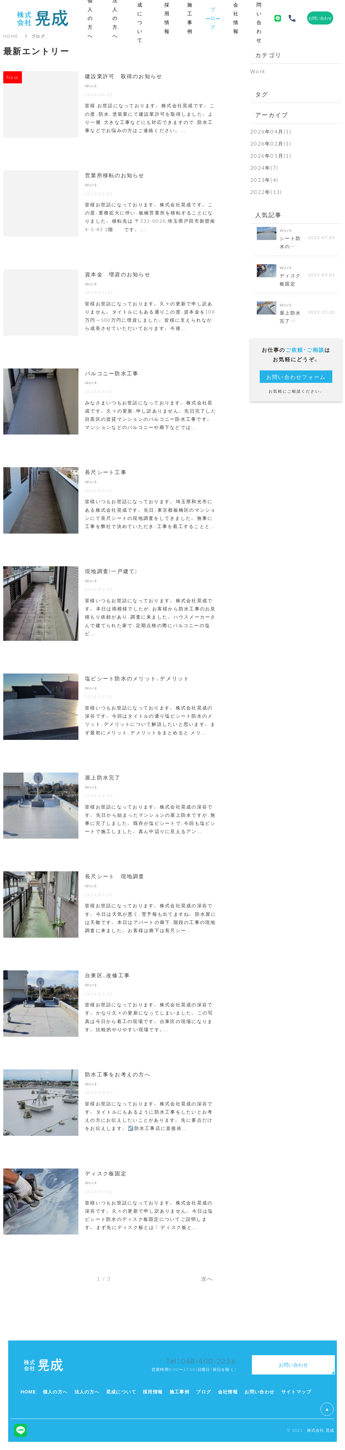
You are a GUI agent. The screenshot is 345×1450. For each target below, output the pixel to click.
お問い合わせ (259, 1391)
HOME (10, 36)
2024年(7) (264, 167)
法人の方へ (87, 1391)
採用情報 (153, 1391)
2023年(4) (264, 179)
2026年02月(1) (270, 143)
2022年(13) (266, 192)
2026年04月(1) (270, 131)
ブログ (203, 1391)
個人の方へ (55, 1391)
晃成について (121, 1391)
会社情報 (228, 1391)
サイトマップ (296, 1391)
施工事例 (180, 1391)
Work (257, 71)
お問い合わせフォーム (296, 377)
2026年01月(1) (270, 155)
